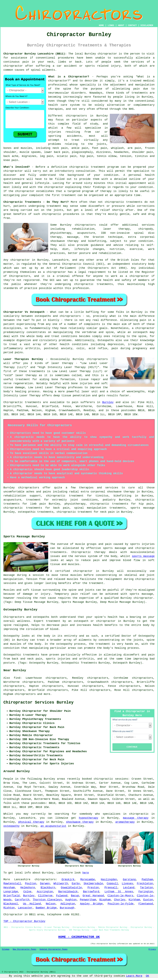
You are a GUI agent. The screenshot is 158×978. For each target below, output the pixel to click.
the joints (54, 210)
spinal (36, 69)
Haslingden (109, 879)
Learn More (134, 975)
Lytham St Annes (119, 891)
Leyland (128, 887)
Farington (145, 891)
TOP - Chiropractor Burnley (24, 921)
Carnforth (22, 899)
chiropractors (25, 694)
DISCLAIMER (147, 25)
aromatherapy (125, 821)
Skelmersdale (93, 883)
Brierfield (11, 895)
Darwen (45, 883)
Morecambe (87, 879)
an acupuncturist (53, 826)
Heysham (9, 887)
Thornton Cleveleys (47, 899)
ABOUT (121, 25)
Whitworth (60, 883)
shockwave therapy (80, 821)
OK (147, 975)
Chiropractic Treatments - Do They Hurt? (36, 201)
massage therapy (135, 817)
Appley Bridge (91, 903)
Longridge (10, 891)
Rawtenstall (12, 883)
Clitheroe (45, 895)
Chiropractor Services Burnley (38, 702)
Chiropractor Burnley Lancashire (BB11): (35, 53)
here (85, 872)
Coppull (112, 883)
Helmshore (27, 887)
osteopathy (11, 826)
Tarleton (146, 887)
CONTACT (132, 25)
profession (81, 288)
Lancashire (22, 879)
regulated (28, 263)
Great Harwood (93, 895)
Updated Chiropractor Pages (53, 949)
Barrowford (91, 891)
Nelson (51, 903)
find (17, 677)
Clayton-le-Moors (120, 895)
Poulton (30, 883)
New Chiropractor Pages (24, 949)
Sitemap (5, 949)
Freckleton (145, 883)
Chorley (119, 899)
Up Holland (32, 903)
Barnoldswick (68, 891)
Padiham (147, 879)
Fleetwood (145, 903)
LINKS (111, 25)
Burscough (67, 907)
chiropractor (56, 272)
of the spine (59, 88)
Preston (93, 887)
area (40, 914)
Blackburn (48, 887)
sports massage (143, 556)
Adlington (67, 903)
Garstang (129, 879)
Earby (76, 883)
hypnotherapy (88, 817)
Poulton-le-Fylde (121, 903)
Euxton (148, 899)
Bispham (105, 899)
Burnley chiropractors (78, 224)
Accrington (45, 891)
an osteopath (138, 332)
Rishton (9, 907)
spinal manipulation (90, 507)
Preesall (110, 887)
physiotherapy (74, 503)
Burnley (108, 402)
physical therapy (31, 821)
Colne (27, 891)
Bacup (75, 895)
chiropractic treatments (123, 201)
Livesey (127, 883)
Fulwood (61, 895)
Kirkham (134, 899)
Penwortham (88, 899)
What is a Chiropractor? (68, 76)
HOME (101, 25)
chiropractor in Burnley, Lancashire (39, 259)
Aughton (71, 899)
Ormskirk (67, 879)
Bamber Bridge (46, 907)
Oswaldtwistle (71, 887)
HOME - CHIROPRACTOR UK (79, 937)
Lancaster (25, 907)
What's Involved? (16, 166)
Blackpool (10, 903)
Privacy (152, 949)
